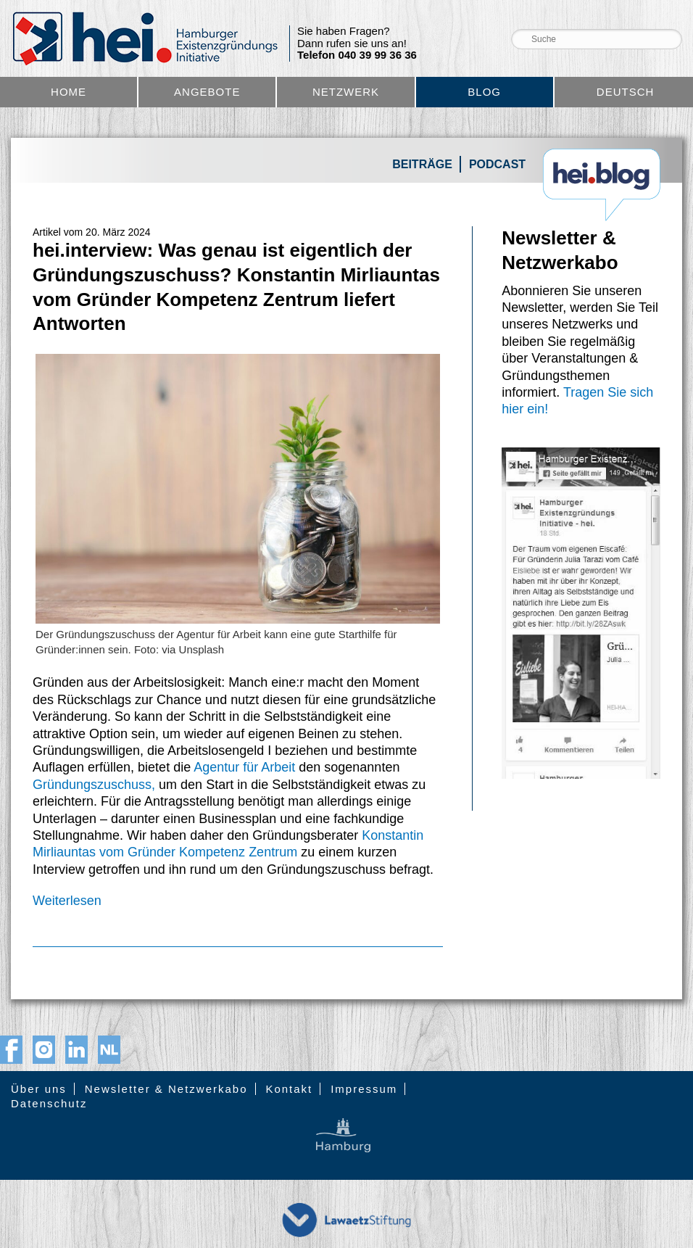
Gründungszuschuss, (94, 784)
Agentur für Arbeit (244, 767)
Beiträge (422, 164)
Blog (484, 92)
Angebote (207, 92)
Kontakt (288, 1089)
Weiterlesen (67, 900)
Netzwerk (345, 92)
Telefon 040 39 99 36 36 (357, 55)
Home (68, 92)
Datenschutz (49, 1103)
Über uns (39, 1089)
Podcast (497, 164)
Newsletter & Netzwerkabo (166, 1089)
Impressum (364, 1089)
